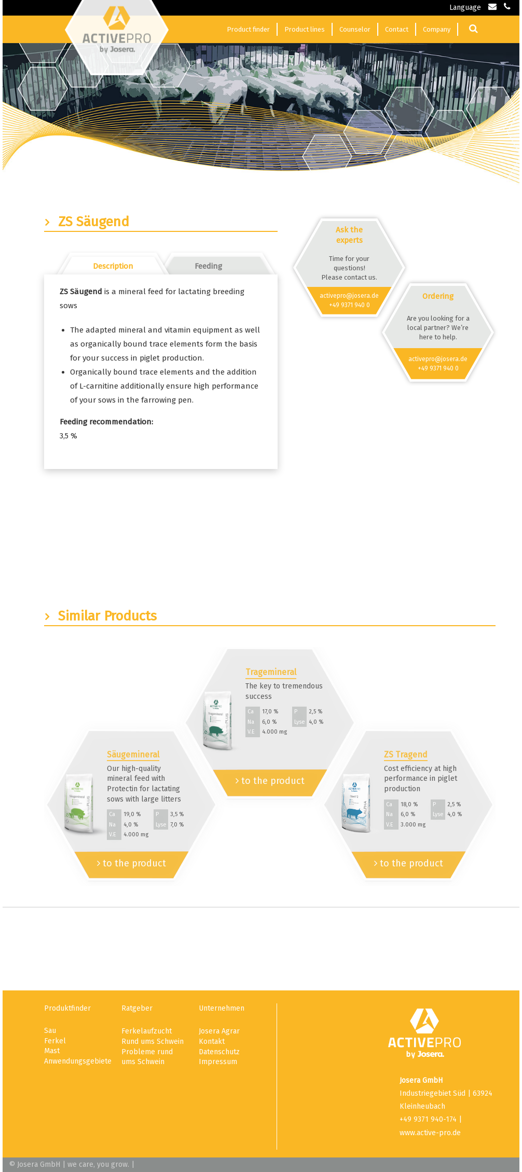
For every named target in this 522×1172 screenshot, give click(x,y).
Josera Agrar (219, 1031)
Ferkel (55, 1041)
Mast (52, 1050)
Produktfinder (67, 1008)
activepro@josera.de (349, 295)
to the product (131, 863)
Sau (50, 1030)
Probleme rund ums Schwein (147, 1057)
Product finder (248, 29)
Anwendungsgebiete (77, 1061)
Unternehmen (221, 1008)
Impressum (218, 1061)
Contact (396, 29)
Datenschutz (219, 1051)
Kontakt (212, 1041)
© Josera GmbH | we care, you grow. (69, 1164)
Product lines (304, 29)
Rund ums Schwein (152, 1041)
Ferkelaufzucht (146, 1031)
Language (465, 7)
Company (436, 29)
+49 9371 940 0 (349, 305)
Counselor (354, 29)
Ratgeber (137, 1008)
